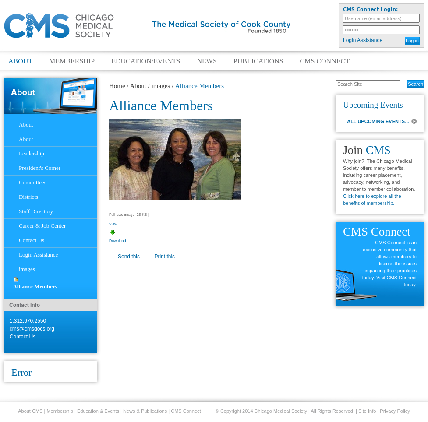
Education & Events (98, 411)
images (161, 85)
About (20, 61)
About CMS (30, 411)
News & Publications (145, 411)
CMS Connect (325, 61)
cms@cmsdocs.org (32, 329)
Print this (164, 256)
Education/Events (145, 61)
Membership (72, 61)
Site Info (367, 411)
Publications (258, 61)
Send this (129, 256)
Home (117, 85)
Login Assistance (362, 40)
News (206, 61)
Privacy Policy (395, 411)
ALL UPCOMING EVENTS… (378, 121)
